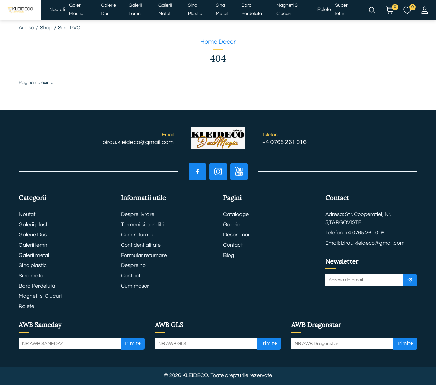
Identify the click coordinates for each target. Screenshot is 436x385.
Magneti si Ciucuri (287, 9)
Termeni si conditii (142, 225)
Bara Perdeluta (251, 9)
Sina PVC (69, 28)
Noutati (57, 9)
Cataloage (236, 214)
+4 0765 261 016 (284, 142)
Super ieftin (341, 9)
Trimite (132, 343)
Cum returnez (137, 235)
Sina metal (222, 9)
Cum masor (135, 286)
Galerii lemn (135, 9)
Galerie (231, 225)
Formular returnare (144, 255)
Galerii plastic (76, 9)
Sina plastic (195, 9)
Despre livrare (137, 214)
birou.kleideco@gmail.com (138, 142)
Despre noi (134, 265)
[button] (372, 10)
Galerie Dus (108, 9)
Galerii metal (165, 9)
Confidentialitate (141, 245)
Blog (228, 255)
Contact (130, 276)
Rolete (324, 9)
